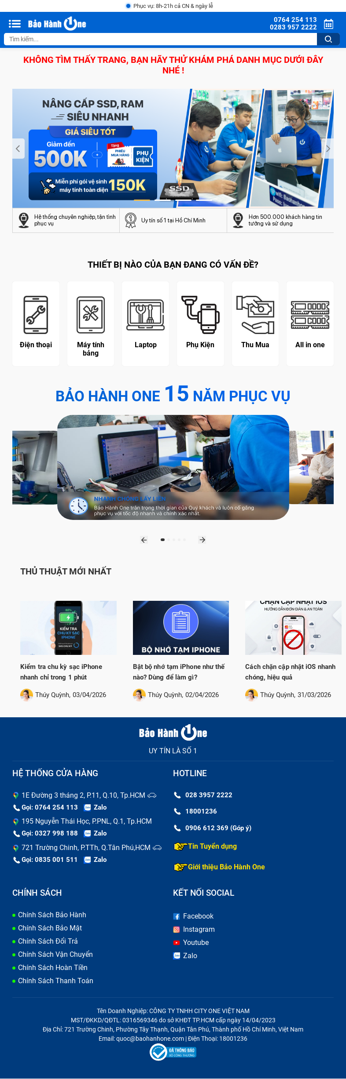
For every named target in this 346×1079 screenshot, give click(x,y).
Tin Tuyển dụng (205, 847)
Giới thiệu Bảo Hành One (219, 868)
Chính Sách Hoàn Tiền (53, 968)
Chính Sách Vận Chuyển (55, 955)
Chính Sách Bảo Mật (50, 928)
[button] (142, 201)
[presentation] (18, 149)
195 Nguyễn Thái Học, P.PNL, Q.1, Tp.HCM (87, 821)
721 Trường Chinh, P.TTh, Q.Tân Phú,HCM (86, 848)
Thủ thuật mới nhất (65, 572)
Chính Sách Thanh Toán (55, 981)
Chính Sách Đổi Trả (48, 941)
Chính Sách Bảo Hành (52, 915)
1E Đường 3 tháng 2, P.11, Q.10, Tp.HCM (83, 796)
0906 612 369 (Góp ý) (212, 828)
